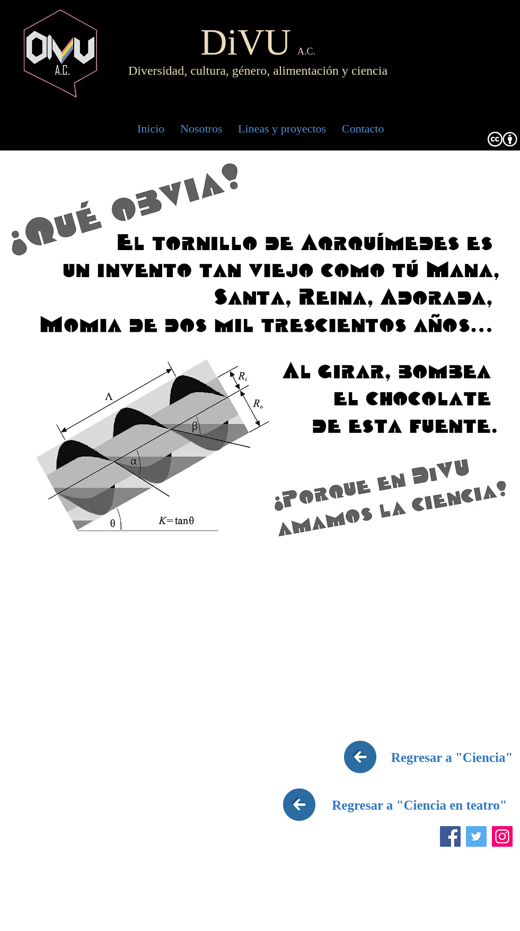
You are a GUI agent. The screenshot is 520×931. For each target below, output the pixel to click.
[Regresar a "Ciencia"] (452, 757)
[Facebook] (450, 836)
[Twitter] (476, 836)
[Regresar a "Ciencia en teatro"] (420, 804)
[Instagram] (502, 836)
